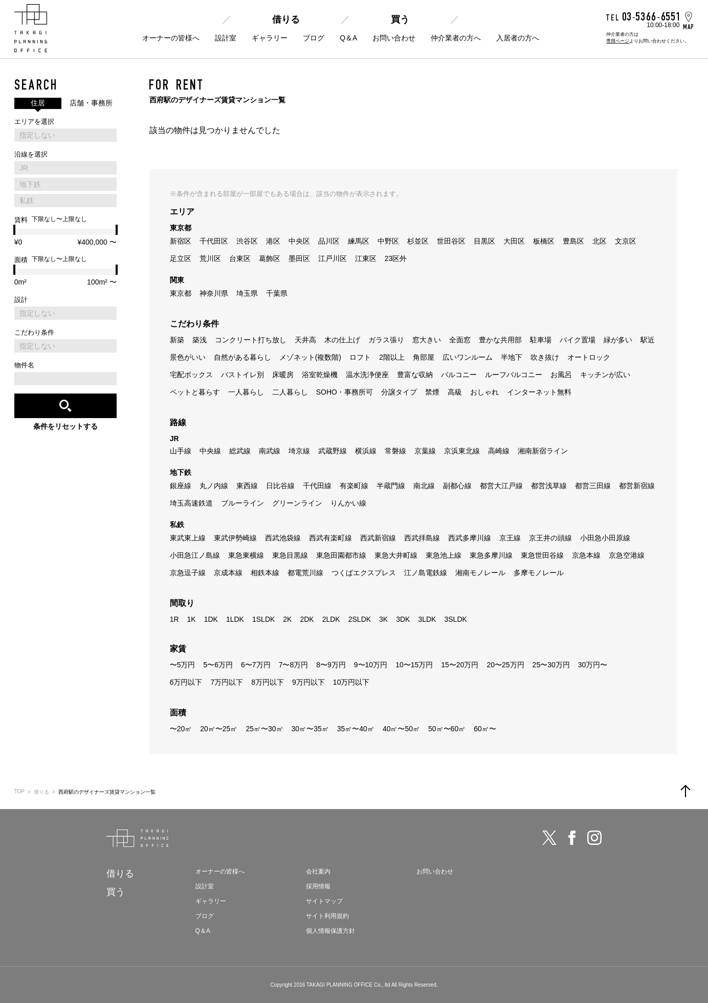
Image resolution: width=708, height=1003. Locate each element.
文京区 (625, 241)
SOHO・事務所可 (344, 392)
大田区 (514, 241)
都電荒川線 (305, 573)
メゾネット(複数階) (310, 357)
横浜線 (366, 451)
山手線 (180, 451)
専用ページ (617, 40)
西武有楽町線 (330, 538)
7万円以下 (226, 682)
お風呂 (561, 374)
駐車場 (540, 340)
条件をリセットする (65, 426)
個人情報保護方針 (330, 930)
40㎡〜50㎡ (401, 729)
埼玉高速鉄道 (191, 503)
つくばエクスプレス (363, 573)
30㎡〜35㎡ (310, 729)
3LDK (427, 619)
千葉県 (276, 293)
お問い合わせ (393, 38)
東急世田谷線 (542, 555)
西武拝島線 (422, 538)
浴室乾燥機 (320, 374)
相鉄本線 (265, 573)
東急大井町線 (395, 555)
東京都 (180, 293)
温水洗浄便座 (367, 374)
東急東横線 (246, 555)
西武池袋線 (283, 538)
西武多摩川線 (469, 538)
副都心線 (457, 486)
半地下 (511, 357)
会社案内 (318, 871)
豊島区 (573, 241)
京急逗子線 (188, 573)
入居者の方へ (517, 38)
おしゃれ (484, 392)
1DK (211, 619)
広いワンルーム (467, 357)
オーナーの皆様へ (171, 38)
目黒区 (484, 241)
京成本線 (228, 573)
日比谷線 (280, 486)
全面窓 (460, 340)
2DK (307, 619)
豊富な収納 (415, 374)
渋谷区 (247, 241)
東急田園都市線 (341, 555)
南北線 (424, 486)
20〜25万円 (505, 665)
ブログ (313, 38)
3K (383, 619)
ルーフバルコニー (513, 374)
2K (287, 619)
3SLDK (455, 619)
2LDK (331, 619)
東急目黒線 (290, 555)
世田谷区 (451, 241)
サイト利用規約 (327, 916)
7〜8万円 (293, 665)
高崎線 (499, 451)
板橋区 (544, 241)
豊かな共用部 (500, 340)
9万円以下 (308, 682)
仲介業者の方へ (456, 38)
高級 (455, 392)
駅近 (647, 340)
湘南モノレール (480, 573)
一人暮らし (246, 392)
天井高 (305, 340)
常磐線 (395, 451)
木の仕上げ (342, 340)
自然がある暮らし (242, 357)
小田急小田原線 (605, 538)
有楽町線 (354, 486)
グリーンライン (297, 503)
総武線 (240, 451)
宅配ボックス (191, 374)
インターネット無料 (539, 392)
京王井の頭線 (550, 538)
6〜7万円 (256, 665)
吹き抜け (544, 357)
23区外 (396, 258)
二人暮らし (290, 392)
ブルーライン (242, 503)
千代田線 (317, 486)
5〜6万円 (218, 665)
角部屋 (423, 357)
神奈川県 (214, 293)
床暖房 (283, 374)
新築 (177, 340)
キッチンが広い (605, 374)
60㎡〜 (485, 729)
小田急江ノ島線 (195, 555)
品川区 (329, 241)
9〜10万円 (370, 665)
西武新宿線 (378, 538)
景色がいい (188, 357)
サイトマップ (324, 901)
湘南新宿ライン (543, 451)
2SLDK (359, 619)
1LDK (235, 619)
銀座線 (180, 486)
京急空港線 (627, 555)
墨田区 (299, 258)
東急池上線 (443, 555)
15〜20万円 (459, 665)
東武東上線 (188, 538)
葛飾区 (269, 258)
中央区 (299, 241)
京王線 (510, 538)
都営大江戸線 (501, 486)
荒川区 (210, 258)
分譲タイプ (399, 392)
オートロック (588, 357)
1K (191, 619)
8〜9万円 (331, 665)
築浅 (199, 340)
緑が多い (618, 340)
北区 (599, 241)
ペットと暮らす (195, 392)
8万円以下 (267, 682)
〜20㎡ (181, 729)
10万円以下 (351, 682)
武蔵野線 (332, 451)
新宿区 (180, 241)
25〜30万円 (551, 665)
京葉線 (425, 451)
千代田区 (214, 241)
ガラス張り (386, 340)
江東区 (366, 258)
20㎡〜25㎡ (218, 729)
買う (400, 19)
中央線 (210, 451)
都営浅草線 (549, 486)
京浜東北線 (462, 451)
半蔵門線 (391, 486)
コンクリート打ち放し (250, 340)
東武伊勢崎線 (235, 538)
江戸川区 (332, 258)
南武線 (269, 451)
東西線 (247, 486)
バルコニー (459, 374)
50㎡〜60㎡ (447, 729)
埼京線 (299, 451)
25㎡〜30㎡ (264, 729)
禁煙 (432, 392)
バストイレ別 (242, 374)
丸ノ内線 (214, 486)
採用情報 (318, 886)
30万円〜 (593, 665)
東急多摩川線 (491, 555)
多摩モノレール (539, 573)
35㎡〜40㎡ (355, 729)
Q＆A (348, 38)
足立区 (180, 258)
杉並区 (418, 241)
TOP (19, 791)
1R (174, 619)
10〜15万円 (414, 665)
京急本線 (586, 555)
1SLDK (263, 619)
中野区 (388, 241)
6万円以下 (186, 682)
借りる (286, 19)
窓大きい (426, 340)
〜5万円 (182, 665)
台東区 (240, 258)
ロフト (360, 357)
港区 (273, 241)
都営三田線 (593, 486)
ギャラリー (269, 38)
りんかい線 (348, 503)
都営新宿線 (637, 486)
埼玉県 (247, 293)
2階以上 (392, 357)
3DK (403, 619)
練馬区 (358, 241)
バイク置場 (577, 340)
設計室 (225, 38)
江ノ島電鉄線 (425, 573)
